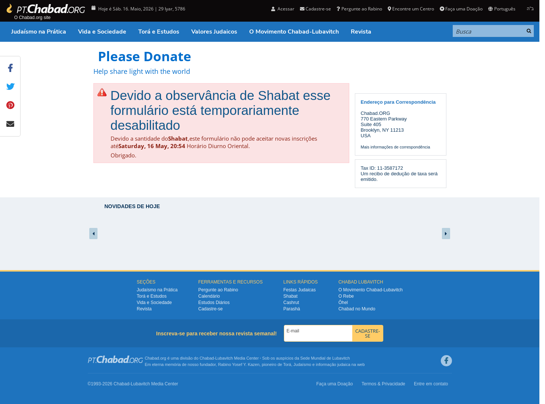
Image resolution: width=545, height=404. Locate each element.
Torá (287, 364)
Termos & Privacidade (383, 383)
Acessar (282, 9)
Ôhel (343, 302)
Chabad (206, 358)
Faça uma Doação (461, 9)
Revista (361, 32)
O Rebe (346, 296)
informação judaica (333, 364)
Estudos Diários (214, 302)
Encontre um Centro (411, 9)
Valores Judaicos (214, 32)
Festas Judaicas (300, 289)
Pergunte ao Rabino (359, 9)
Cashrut (291, 302)
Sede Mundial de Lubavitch (325, 358)
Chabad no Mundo (356, 308)
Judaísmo (303, 364)
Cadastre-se (315, 9)
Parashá (292, 308)
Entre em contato (431, 383)
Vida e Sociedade (102, 32)
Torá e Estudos (158, 32)
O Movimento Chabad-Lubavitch (294, 32)
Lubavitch (224, 358)
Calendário (209, 296)
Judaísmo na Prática (38, 32)
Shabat (291, 296)
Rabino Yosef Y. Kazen (239, 364)
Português (501, 9)
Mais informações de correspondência (395, 147)
